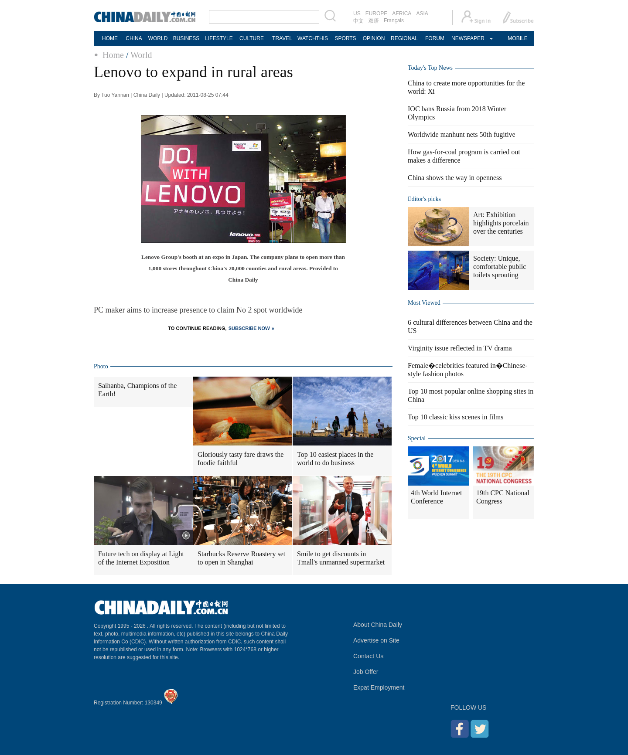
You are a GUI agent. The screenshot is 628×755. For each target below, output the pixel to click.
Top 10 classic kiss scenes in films (455, 417)
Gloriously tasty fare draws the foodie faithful (240, 458)
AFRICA (401, 13)
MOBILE (517, 38)
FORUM (434, 38)
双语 (374, 21)
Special (417, 438)
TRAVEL (282, 38)
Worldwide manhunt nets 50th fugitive (461, 134)
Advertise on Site (376, 640)
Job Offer (365, 671)
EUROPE (376, 13)
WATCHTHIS (312, 38)
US (357, 13)
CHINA (134, 38)
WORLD (158, 38)
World (141, 55)
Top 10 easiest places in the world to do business (335, 458)
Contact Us (368, 656)
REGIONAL (404, 38)
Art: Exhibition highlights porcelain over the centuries (501, 223)
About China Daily (377, 624)
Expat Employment (379, 687)
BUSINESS (186, 38)
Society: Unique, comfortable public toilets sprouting (499, 267)
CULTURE (251, 38)
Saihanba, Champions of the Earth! (137, 390)
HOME (110, 38)
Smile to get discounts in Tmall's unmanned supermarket (341, 558)
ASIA (422, 13)
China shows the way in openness (455, 177)
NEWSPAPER (467, 38)
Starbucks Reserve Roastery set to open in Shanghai (241, 558)
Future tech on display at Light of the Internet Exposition (141, 558)
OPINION (374, 38)
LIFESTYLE (218, 38)
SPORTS (345, 38)
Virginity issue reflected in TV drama (460, 348)
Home (113, 55)
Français (394, 20)
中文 (358, 21)
